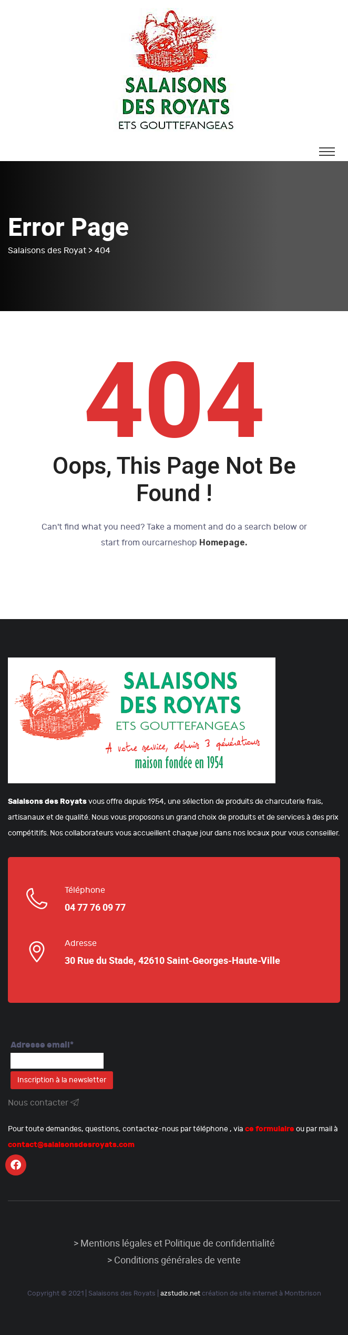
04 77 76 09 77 (95, 907)
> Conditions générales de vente (174, 1260)
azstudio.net (180, 1293)
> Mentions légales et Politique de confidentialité (174, 1243)
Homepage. (223, 542)
